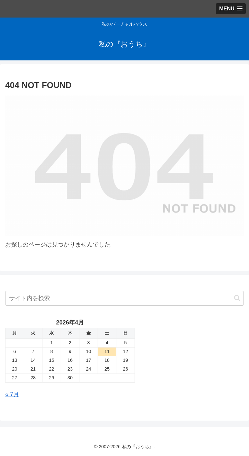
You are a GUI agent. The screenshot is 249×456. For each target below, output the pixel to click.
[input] (124, 298)
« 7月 (12, 394)
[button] (237, 298)
